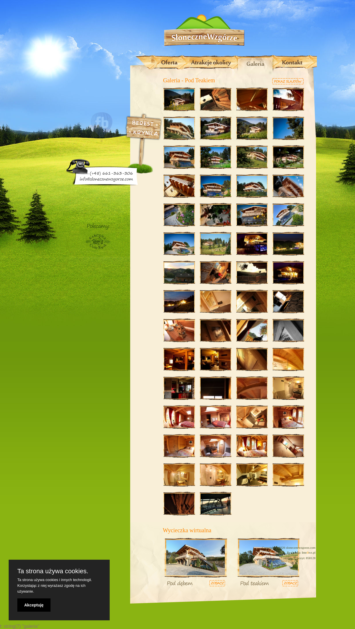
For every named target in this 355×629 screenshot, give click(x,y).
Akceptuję (34, 605)
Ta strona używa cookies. (52, 571)
